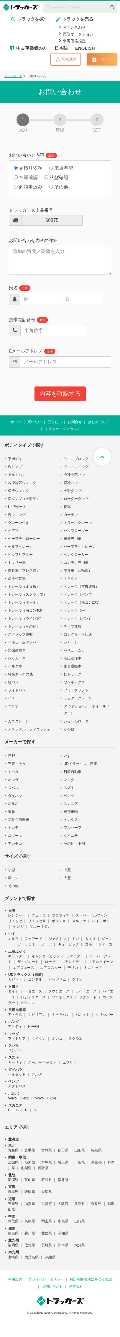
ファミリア (17, 1039)
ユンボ (13, 706)
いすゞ (69, 756)
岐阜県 (13, 1192)
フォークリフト (76, 690)
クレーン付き (18, 523)
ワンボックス (74, 682)
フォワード (33, 939)
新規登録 (65, 59)
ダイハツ (15, 796)
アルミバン (17, 475)
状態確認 (56, 177)
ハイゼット (17, 1074)
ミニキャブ (93, 968)
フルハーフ (72, 828)
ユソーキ (15, 836)
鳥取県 (13, 1221)
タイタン (39, 1039)
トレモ (13, 828)
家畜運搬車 (72, 666)
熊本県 (63, 1245)
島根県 (29, 1221)
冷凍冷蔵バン (74, 475)
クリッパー (104, 1015)
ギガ (75, 939)
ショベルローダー (78, 721)
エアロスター (50, 968)
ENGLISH (85, 48)
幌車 (67, 507)
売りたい (55, 422)
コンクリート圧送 (78, 634)
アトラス (15, 1015)
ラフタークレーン (78, 698)
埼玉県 (63, 1162)
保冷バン (71, 483)
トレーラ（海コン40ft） (27, 610)
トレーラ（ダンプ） (80, 594)
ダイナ (13, 991)
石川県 (46, 1180)
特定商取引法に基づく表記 (91, 1279)
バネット (82, 1015)
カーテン (71, 515)
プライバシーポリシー (46, 1279)
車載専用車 (72, 539)
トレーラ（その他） (24, 626)
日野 (11, 756)
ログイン (101, 59)
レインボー (101, 921)
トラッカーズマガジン (62, 429)
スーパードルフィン (91, 915)
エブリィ (70, 1062)
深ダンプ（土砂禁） (24, 499)
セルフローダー (76, 531)
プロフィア (61, 915)
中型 (67, 870)
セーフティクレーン (80, 547)
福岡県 (13, 1245)
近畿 (11, 1199)
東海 (11, 1187)
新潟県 (13, 1180)
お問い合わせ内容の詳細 (33, 240)
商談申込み (28, 186)
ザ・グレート (28, 962)
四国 (11, 1228)
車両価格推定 (74, 41)
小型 (11, 870)
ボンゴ (57, 1039)
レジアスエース (33, 997)
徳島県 (13, 1233)
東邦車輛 (71, 812)
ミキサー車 (17, 563)
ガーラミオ (26, 944)
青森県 (13, 1150)
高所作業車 (17, 578)
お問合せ (75, 422)
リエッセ (15, 921)
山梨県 (26, 1168)
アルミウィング (76, 467)
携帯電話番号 (28, 320)
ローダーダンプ (76, 499)
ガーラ (46, 944)
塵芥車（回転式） (78, 570)
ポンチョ (59, 921)
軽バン (13, 682)
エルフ (13, 939)
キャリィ (15, 1062)
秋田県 (63, 1150)
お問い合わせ (74, 27)
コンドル (35, 979)
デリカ (73, 968)
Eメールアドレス (32, 351)
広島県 (63, 1221)
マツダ (69, 780)
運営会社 (76, 1286)
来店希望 (61, 167)
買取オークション (78, 34)
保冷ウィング (18, 491)
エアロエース (23, 968)
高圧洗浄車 (72, 658)
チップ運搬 (72, 626)
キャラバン (61, 1015)
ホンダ (13, 780)
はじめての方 (98, 422)
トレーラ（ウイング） (25, 618)
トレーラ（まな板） (24, 586)
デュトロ (39, 915)
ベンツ (69, 796)
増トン (13, 878)
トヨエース (33, 991)
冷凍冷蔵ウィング (22, 483)
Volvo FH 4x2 (18, 1098)
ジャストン (57, 939)
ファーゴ (105, 944)
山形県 (79, 1150)
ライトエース (86, 991)
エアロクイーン (100, 962)
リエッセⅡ (37, 921)
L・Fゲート (17, 507)
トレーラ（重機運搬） (81, 586)
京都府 (46, 1204)
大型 (67, 878)
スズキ (69, 788)
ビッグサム (57, 979)
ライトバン (17, 690)
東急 (11, 812)
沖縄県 (50, 1257)
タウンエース (59, 991)
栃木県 (29, 1162)
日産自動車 (72, 772)
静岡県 (29, 1192)
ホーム (16, 422)
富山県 (29, 1180)
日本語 (61, 48)
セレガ (18, 927)
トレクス (71, 820)
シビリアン (37, 1015)
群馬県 (46, 1162)
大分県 (79, 1245)
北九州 (13, 1240)
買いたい (34, 422)
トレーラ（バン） (78, 618)
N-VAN (33, 1026)
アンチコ (15, 843)
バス (11, 698)
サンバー (15, 1050)
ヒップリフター (20, 555)
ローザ (50, 962)
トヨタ (13, 772)
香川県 (29, 1233)
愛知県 (46, 1192)
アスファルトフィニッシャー (31, 729)
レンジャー (17, 915)
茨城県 (13, 1162)
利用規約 (15, 1279)
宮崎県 (13, 1257)
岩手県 (29, 1150)
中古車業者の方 (31, 48)
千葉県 (79, 1162)
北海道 (13, 1139)
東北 (11, 1145)
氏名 (19, 288)
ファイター (75, 956)
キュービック (68, 944)
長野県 (43, 1168)
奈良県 (96, 1204)
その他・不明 (74, 843)
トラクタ (71, 578)
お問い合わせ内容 (33, 155)
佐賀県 (29, 1245)
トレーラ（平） (76, 610)
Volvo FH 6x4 (45, 1098)
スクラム (75, 1039)
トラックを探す (29, 19)
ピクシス (28, 1003)
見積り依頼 (28, 167)
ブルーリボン (40, 927)
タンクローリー (76, 555)
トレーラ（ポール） (24, 602)
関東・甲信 (17, 1157)
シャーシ (71, 642)
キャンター (17, 956)
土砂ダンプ (72, 491)
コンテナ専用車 (76, 563)
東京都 (96, 1162)
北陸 (11, 1175)
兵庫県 (79, 1204)
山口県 (79, 1221)
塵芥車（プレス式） (24, 570)
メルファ (79, 921)
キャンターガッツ (46, 956)
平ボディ (15, 459)
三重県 (13, 1204)
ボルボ (13, 804)
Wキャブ (15, 467)
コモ (88, 944)
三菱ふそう (17, 764)
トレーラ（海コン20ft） (82, 602)
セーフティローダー (24, 539)
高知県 (63, 1233)
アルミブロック (76, 459)
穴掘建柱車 (17, 650)
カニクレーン (18, 721)
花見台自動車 (18, 820)
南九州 (13, 1252)
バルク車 (15, 666)
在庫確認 (26, 177)
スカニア (71, 804)
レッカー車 (17, 658)
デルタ (37, 1074)
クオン (77, 979)
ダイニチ (71, 836)
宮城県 (46, 1150)
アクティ (15, 1026)
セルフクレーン (20, 547)
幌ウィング (17, 515)
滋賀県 (29, 1204)
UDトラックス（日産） (82, 764)
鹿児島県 (31, 1257)
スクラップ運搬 (20, 634)
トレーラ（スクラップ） (27, 594)
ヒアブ (13, 531)
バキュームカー (76, 650)
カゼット (15, 979)
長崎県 (46, 1245)
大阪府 (63, 1204)
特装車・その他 (20, 674)
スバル (13, 788)
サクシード (88, 997)
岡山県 (46, 1221)
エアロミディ (72, 962)
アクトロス (17, 1086)
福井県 (63, 1180)
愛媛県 (46, 1233)
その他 (58, 186)
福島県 (96, 1150)
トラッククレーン (78, 523)
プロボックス (62, 997)
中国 (11, 1216)
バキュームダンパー (24, 642)
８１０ (90, 939)
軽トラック (72, 674)
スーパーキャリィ (42, 1062)
